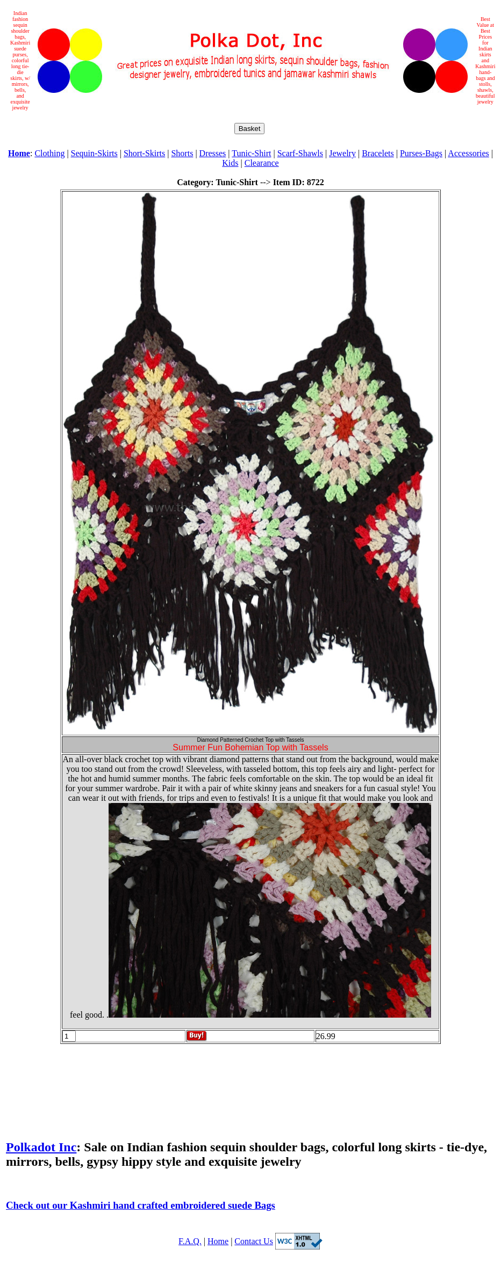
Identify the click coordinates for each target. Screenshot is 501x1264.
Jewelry (342, 153)
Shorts (182, 153)
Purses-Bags (421, 153)
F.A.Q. (190, 1241)
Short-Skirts (144, 153)
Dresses (212, 153)
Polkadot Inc (41, 1147)
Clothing (49, 153)
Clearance (262, 162)
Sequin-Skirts (94, 153)
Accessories (468, 153)
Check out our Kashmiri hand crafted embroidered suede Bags (140, 1205)
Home (217, 1241)
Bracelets (378, 153)
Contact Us (253, 1241)
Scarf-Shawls (300, 153)
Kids (230, 162)
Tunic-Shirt (251, 153)
